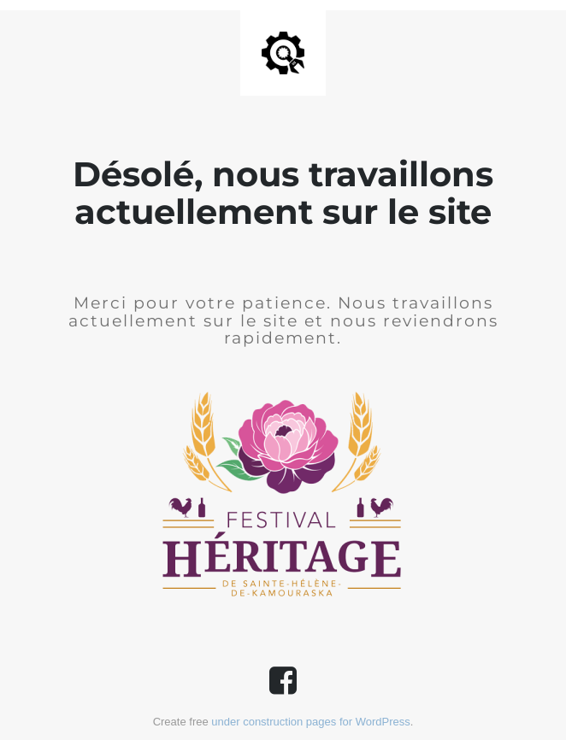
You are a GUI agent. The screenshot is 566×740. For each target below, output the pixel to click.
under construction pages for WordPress (310, 721)
